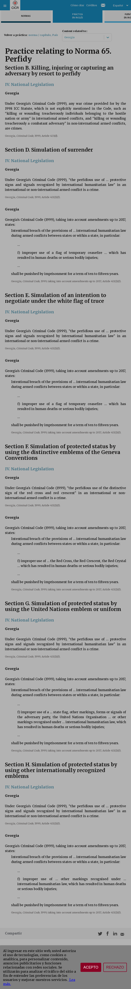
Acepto (90, 967)
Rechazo (115, 967)
